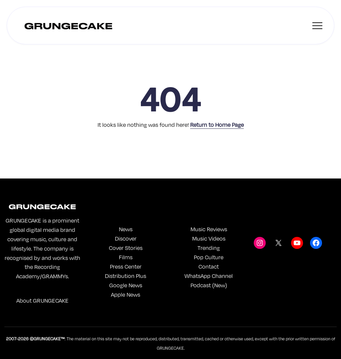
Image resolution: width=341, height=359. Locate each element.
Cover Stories (126, 248)
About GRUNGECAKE (42, 300)
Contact (208, 266)
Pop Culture (208, 257)
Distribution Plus (125, 276)
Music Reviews (208, 229)
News (126, 229)
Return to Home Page (217, 124)
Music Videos (208, 238)
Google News (125, 285)
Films (126, 257)
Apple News (125, 294)
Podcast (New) (208, 285)
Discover (126, 238)
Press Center (126, 266)
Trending (208, 248)
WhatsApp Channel (208, 276)
